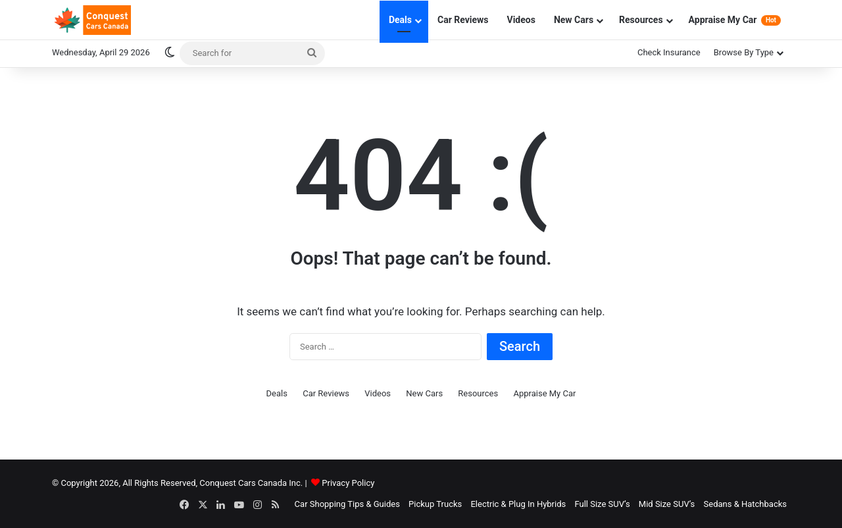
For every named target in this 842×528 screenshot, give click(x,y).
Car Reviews (463, 19)
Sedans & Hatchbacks (745, 504)
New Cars (573, 19)
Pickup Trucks (435, 504)
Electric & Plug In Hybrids (518, 504)
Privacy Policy (348, 483)
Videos (521, 19)
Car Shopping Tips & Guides (347, 504)
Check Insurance (669, 52)
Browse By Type (744, 52)
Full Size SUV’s (602, 504)
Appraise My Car (735, 20)
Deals (400, 19)
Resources (641, 19)
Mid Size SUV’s (667, 504)
